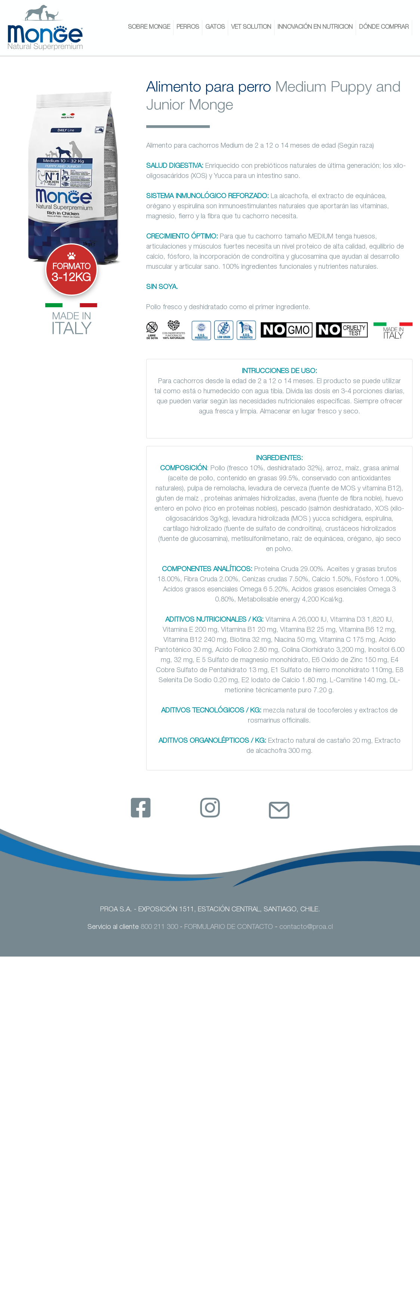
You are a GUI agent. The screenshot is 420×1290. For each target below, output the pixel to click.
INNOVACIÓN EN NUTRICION (315, 28)
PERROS (188, 28)
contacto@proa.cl (306, 927)
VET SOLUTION (251, 28)
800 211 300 (159, 927)
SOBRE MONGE (149, 28)
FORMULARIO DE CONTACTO (228, 927)
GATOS (215, 28)
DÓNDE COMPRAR (384, 28)
